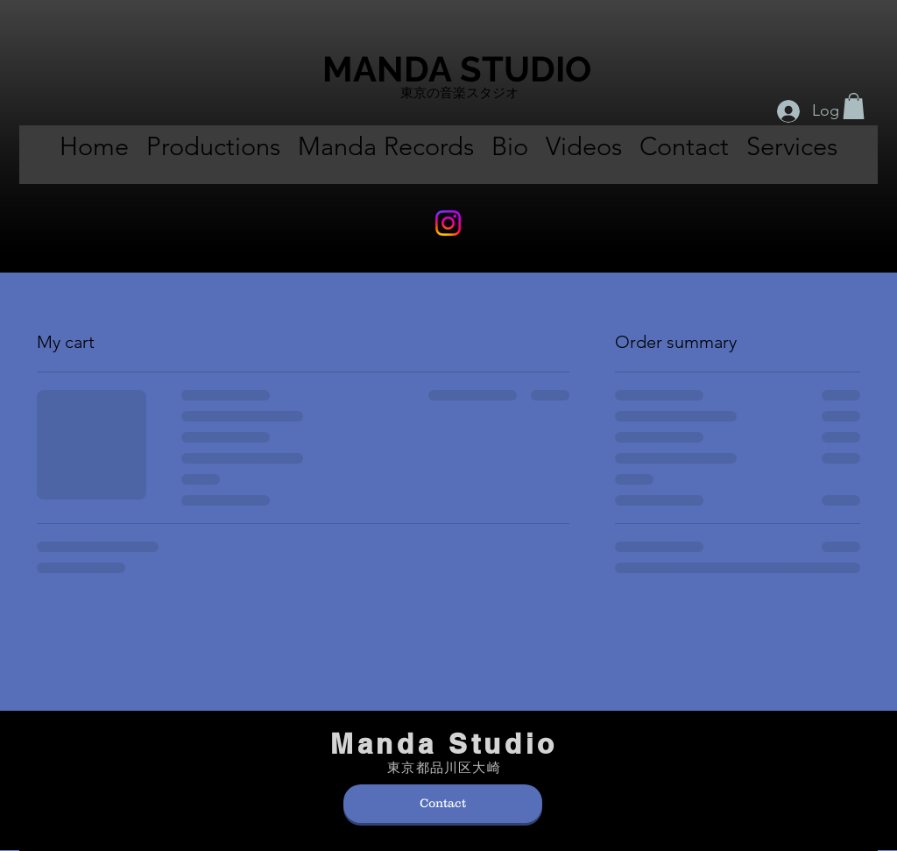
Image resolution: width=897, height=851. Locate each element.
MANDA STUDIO (456, 68)
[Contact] (442, 803)
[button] (854, 106)
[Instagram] (448, 223)
